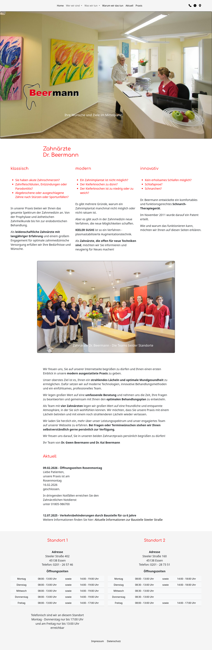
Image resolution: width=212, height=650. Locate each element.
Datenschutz (114, 641)
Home (60, 5)
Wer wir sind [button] (73, 5)
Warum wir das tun (112, 5)
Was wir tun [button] (91, 5)
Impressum (97, 641)
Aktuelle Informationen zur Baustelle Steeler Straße (129, 520)
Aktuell (129, 5)
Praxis (139, 5)
